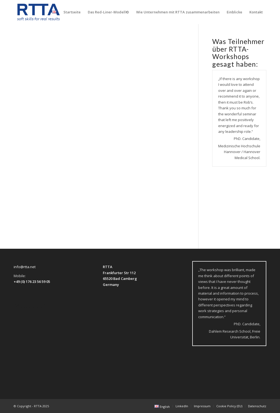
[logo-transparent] (38, 12)
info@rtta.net (25, 266)
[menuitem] (54, 12)
